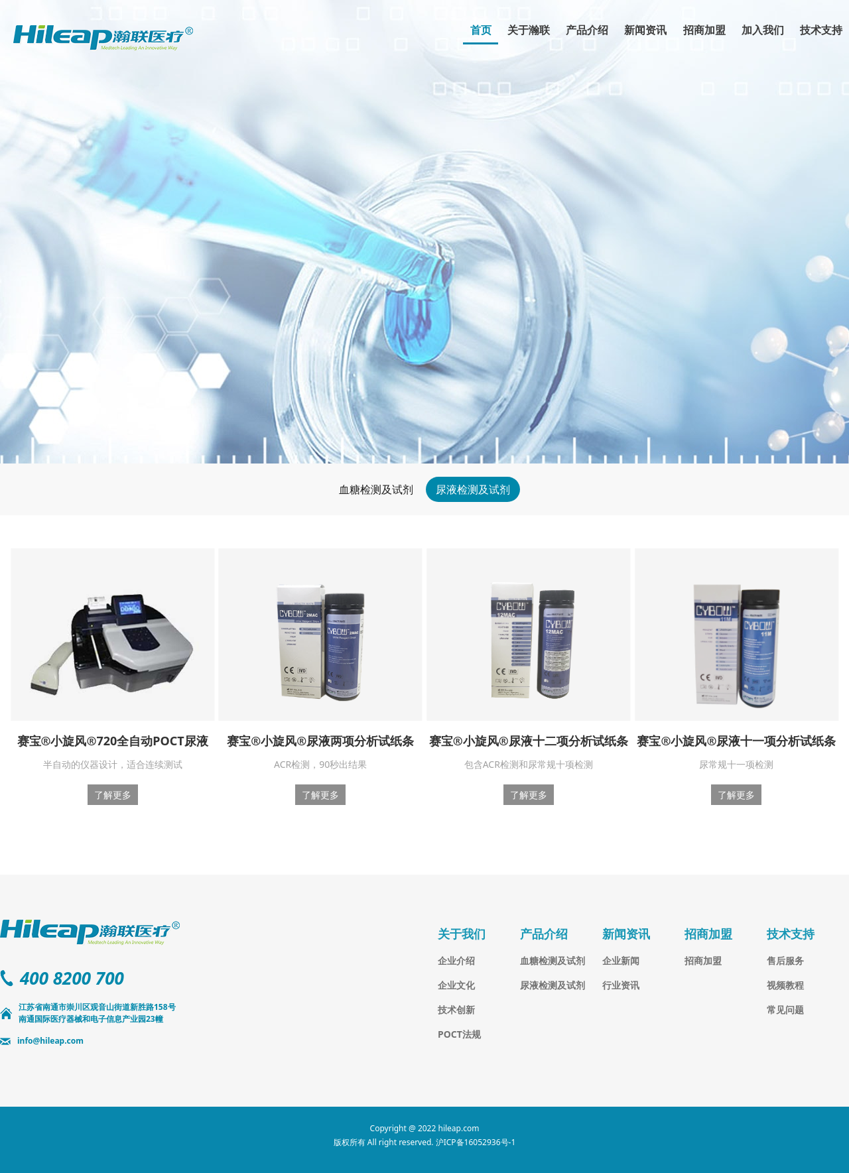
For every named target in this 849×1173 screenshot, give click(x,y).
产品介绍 (587, 30)
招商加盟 (704, 30)
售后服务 (785, 960)
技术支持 (821, 30)
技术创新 (456, 1009)
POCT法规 (459, 1034)
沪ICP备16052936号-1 (476, 1142)
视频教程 (785, 985)
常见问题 (785, 1009)
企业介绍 (456, 960)
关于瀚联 (528, 30)
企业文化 (456, 985)
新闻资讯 (645, 30)
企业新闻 (620, 960)
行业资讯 (620, 985)
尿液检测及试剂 (473, 489)
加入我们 (763, 30)
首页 (480, 30)
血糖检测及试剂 (376, 489)
